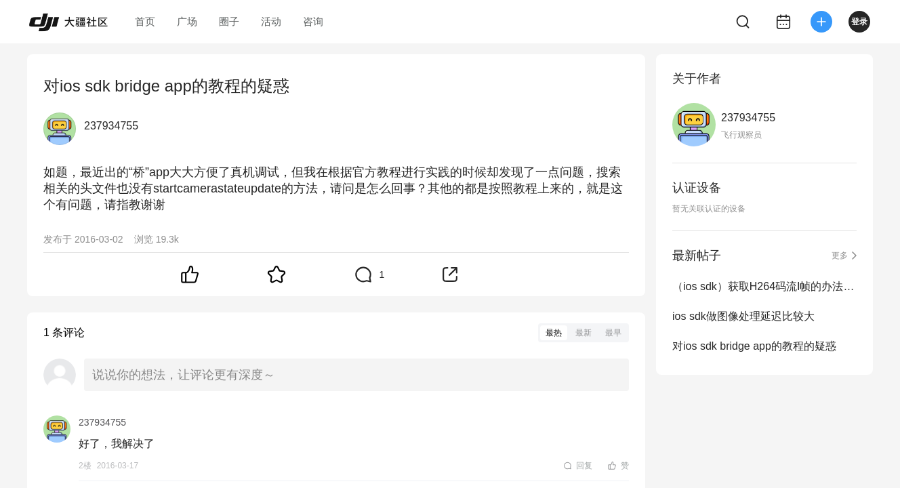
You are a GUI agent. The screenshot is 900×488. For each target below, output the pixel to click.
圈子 (229, 21)
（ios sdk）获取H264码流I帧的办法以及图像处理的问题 (764, 286)
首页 (145, 21)
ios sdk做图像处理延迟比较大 (743, 316)
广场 (187, 21)
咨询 (313, 21)
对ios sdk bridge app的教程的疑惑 (754, 346)
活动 (271, 21)
